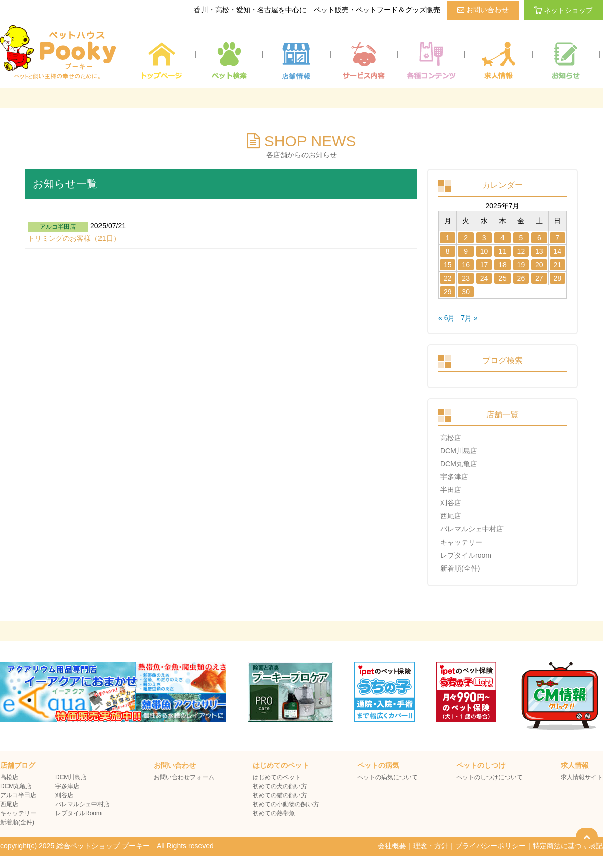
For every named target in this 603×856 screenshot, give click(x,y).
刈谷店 (450, 503)
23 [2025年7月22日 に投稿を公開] (466, 278)
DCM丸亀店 (458, 464)
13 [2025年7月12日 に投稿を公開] (539, 251)
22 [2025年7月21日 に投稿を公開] (448, 278)
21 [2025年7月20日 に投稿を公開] (557, 265)
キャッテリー (461, 542)
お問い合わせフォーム (184, 777)
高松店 (450, 438)
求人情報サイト (582, 777)
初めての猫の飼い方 (280, 795)
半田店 (450, 490)
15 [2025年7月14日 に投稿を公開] (448, 265)
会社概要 (392, 846)
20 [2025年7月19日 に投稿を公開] (539, 265)
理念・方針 (430, 846)
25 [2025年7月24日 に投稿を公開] (502, 278)
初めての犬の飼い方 (280, 786)
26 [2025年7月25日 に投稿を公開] (521, 278)
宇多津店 (454, 477)
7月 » (469, 318)
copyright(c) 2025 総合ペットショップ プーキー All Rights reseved (107, 846)
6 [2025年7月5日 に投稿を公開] (539, 238)
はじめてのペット (277, 777)
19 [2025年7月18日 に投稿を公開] (521, 265)
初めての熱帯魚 (274, 813)
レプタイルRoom (78, 813)
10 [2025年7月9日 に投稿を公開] (484, 251)
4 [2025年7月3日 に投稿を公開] (502, 238)
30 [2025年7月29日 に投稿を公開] (466, 292)
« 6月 (446, 318)
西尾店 (450, 516)
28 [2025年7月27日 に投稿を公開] (557, 278)
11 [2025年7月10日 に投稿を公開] (502, 251)
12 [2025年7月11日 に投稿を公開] (521, 251)
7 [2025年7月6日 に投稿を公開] (557, 238)
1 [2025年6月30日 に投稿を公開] (448, 238)
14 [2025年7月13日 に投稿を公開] (557, 251)
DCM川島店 (458, 451)
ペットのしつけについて (489, 777)
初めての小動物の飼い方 (286, 804)
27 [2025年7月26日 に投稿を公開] (539, 278)
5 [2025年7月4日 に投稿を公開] (521, 238)
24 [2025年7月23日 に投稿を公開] (484, 278)
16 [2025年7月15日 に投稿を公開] (466, 265)
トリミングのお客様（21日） (74, 238)
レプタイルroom (465, 555)
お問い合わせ (483, 10)
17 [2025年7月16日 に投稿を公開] (484, 265)
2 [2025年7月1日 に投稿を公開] (466, 238)
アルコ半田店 (18, 795)
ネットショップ (563, 10)
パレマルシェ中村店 (472, 529)
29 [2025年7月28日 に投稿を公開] (448, 292)
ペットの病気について (387, 777)
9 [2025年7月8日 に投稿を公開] (466, 251)
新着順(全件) (460, 568)
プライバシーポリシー (490, 846)
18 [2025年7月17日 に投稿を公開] (502, 265)
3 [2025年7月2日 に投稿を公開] (484, 238)
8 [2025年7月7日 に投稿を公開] (448, 251)
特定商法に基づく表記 (568, 846)
